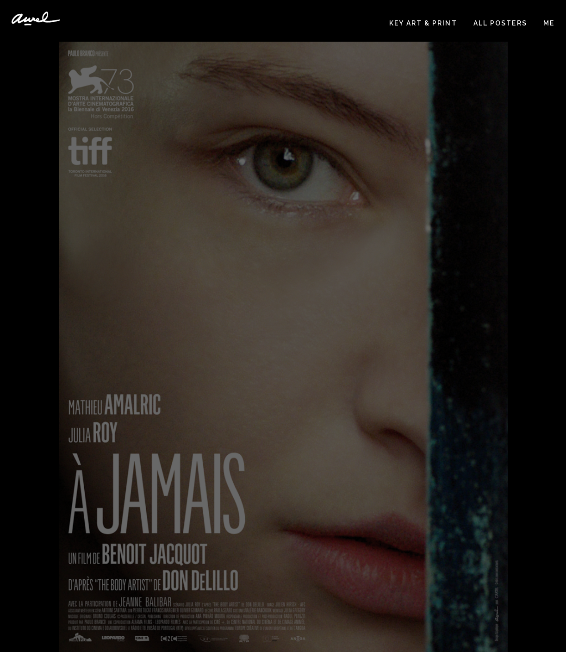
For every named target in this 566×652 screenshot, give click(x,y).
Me (548, 23)
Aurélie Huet (36, 18)
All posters (500, 23)
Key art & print (423, 23)
